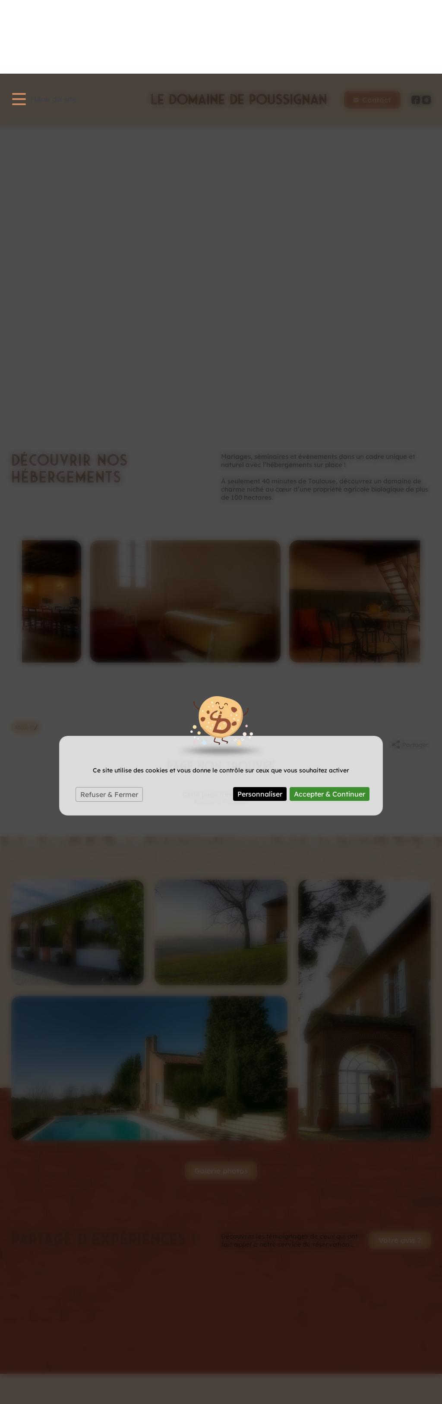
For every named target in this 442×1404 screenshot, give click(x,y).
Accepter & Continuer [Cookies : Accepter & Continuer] (329, 720)
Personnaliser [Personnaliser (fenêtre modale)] (259, 720)
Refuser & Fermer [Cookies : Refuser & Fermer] (109, 720)
